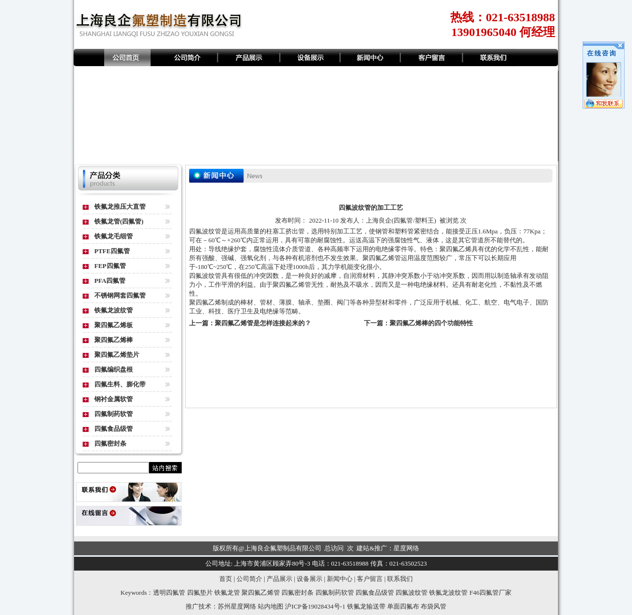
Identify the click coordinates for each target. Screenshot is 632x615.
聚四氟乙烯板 (113, 325)
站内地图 (270, 606)
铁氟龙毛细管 (113, 236)
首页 (225, 578)
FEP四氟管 (110, 265)
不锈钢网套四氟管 (120, 295)
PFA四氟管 (109, 280)
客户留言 (370, 578)
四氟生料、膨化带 (120, 384)
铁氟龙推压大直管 (120, 206)
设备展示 (309, 578)
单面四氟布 (403, 606)
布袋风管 (433, 606)
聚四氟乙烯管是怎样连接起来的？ (263, 323)
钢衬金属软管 (113, 399)
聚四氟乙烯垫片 (116, 354)
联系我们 (400, 578)
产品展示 (279, 578)
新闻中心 (340, 578)
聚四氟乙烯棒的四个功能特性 (431, 323)
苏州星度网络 (237, 606)
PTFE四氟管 (112, 251)
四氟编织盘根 (113, 369)
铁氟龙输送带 (366, 606)
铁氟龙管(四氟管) (119, 221)
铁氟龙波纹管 (113, 310)
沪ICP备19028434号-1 (315, 606)
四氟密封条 (110, 443)
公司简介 (249, 578)
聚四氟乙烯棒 (113, 340)
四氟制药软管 (113, 414)
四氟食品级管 (113, 428)
